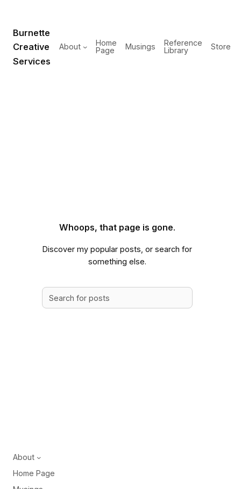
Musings (140, 47)
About (70, 47)
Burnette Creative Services (32, 47)
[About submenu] (85, 47)
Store (221, 47)
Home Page (106, 46)
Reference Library (183, 46)
